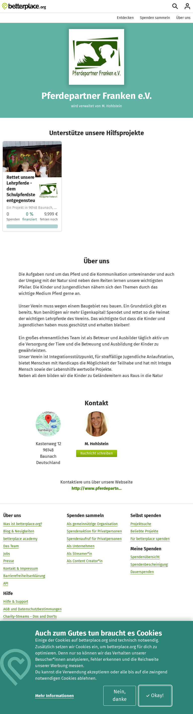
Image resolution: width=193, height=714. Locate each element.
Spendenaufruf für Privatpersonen (94, 538)
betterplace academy (20, 538)
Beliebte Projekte (144, 531)
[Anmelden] (187, 6)
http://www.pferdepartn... (97, 488)
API (5, 583)
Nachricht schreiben (96, 453)
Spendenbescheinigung (149, 564)
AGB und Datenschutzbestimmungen (32, 609)
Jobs (6, 553)
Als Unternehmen (80, 546)
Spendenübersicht (145, 557)
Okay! (155, 695)
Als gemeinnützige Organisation (92, 524)
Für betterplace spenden (150, 538)
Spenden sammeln (155, 18)
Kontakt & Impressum (20, 568)
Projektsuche (140, 524)
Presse (8, 561)
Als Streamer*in (79, 553)
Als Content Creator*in (85, 561)
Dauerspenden (142, 572)
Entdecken (125, 18)
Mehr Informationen (54, 695)
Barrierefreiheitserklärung (24, 576)
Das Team (11, 546)
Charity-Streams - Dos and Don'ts (30, 616)
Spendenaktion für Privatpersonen (94, 531)
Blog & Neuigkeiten (18, 531)
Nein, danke (120, 695)
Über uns (183, 18)
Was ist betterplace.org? (22, 524)
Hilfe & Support (15, 601)
